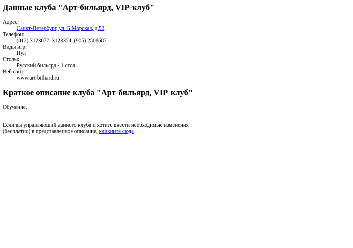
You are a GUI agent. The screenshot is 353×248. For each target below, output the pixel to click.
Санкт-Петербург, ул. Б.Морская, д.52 (60, 28)
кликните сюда (116, 131)
